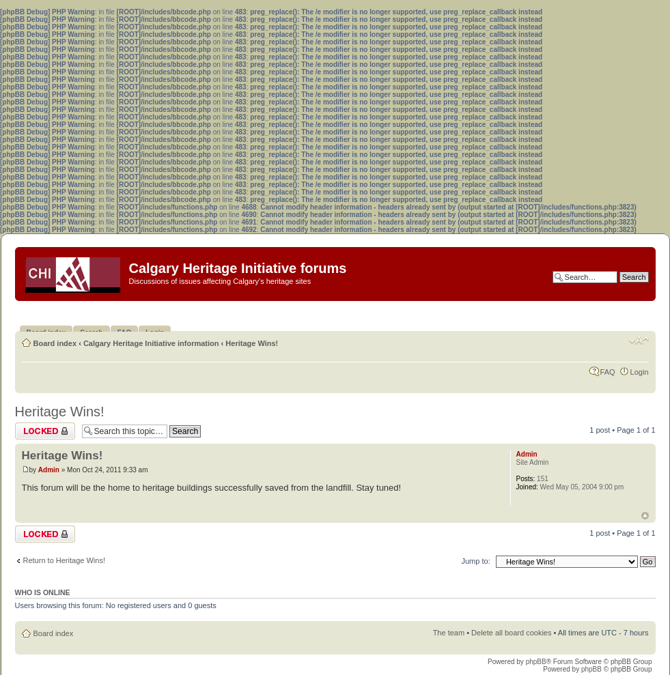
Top (645, 515)
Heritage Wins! (251, 343)
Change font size (639, 340)
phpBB (536, 661)
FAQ (607, 372)
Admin (48, 470)
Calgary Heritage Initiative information (151, 343)
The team (448, 633)
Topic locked (45, 431)
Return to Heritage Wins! (64, 560)
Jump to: (476, 561)
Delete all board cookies (511, 633)
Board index (55, 343)
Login (639, 372)
